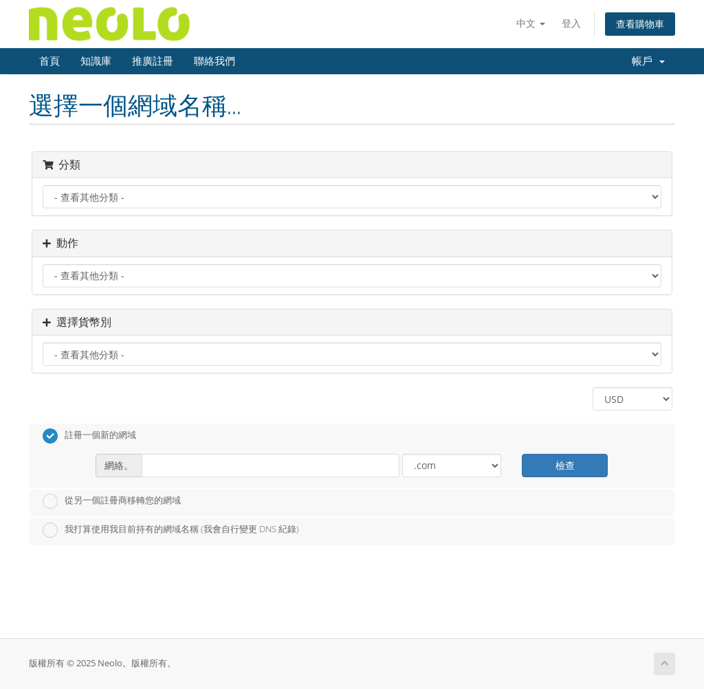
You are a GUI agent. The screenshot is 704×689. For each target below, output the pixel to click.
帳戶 (648, 61)
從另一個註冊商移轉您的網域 (112, 501)
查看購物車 (640, 23)
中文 (530, 23)
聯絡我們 (214, 61)
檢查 (565, 465)
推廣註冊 (152, 61)
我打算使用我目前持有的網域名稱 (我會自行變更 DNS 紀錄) (171, 530)
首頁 (49, 61)
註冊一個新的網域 (89, 436)
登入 (571, 23)
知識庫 (95, 61)
